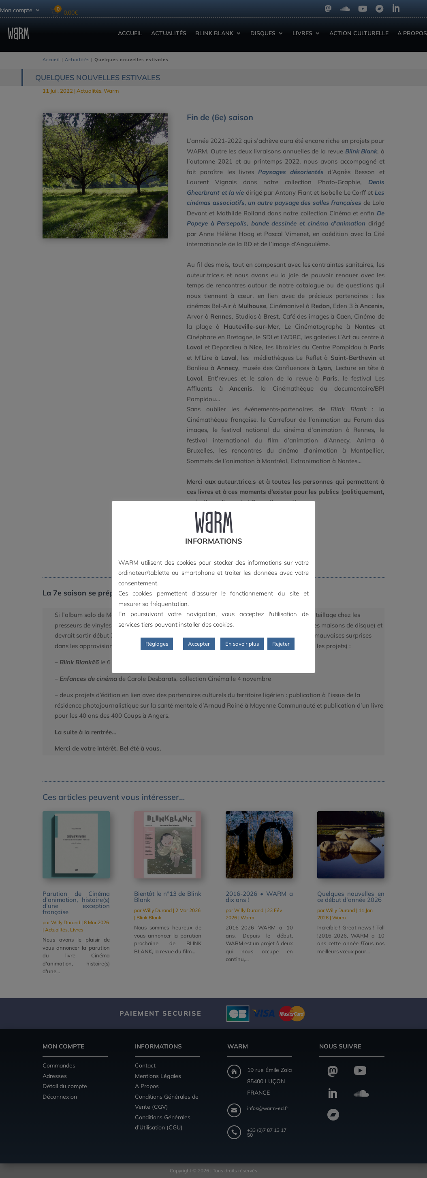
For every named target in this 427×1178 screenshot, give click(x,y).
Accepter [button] (199, 643)
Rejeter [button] (281, 643)
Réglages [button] (156, 643)
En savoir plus (242, 643)
